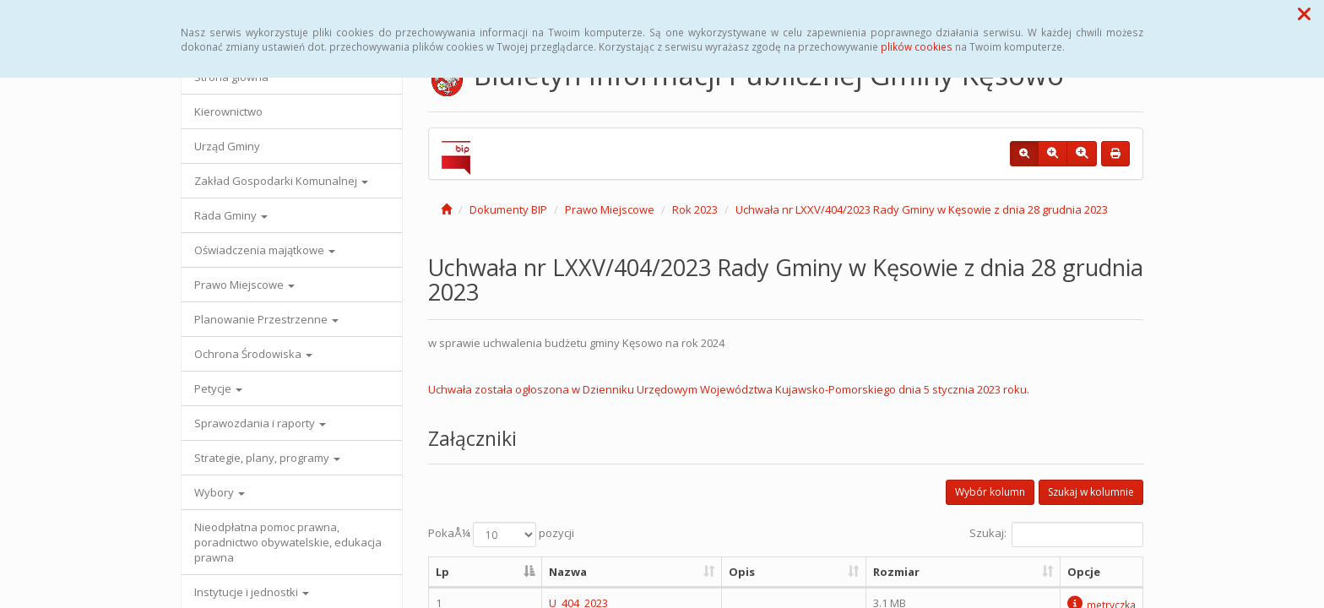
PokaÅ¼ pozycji (501, 534)
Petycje (218, 388)
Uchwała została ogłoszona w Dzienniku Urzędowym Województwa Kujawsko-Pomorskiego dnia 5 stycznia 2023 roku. (728, 389)
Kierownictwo (228, 111)
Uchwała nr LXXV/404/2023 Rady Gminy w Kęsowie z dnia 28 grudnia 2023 (921, 209)
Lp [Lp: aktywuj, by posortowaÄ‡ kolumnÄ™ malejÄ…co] (442, 571)
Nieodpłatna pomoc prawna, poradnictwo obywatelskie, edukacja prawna (288, 542)
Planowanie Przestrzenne (266, 319)
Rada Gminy (231, 215)
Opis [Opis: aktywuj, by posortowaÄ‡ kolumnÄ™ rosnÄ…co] (742, 571)
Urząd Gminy (227, 146)
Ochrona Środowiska (253, 353)
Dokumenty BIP (508, 209)
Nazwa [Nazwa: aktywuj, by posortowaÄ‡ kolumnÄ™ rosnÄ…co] (568, 571)
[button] (1304, 13)
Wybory (219, 492)
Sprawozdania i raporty (260, 423)
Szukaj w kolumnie (1091, 492)
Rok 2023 (695, 209)
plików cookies (916, 46)
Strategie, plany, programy (267, 457)
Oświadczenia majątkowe (264, 250)
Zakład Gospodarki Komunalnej (281, 180)
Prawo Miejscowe (244, 284)
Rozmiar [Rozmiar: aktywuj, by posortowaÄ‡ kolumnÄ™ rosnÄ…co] (896, 571)
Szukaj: (1056, 534)
